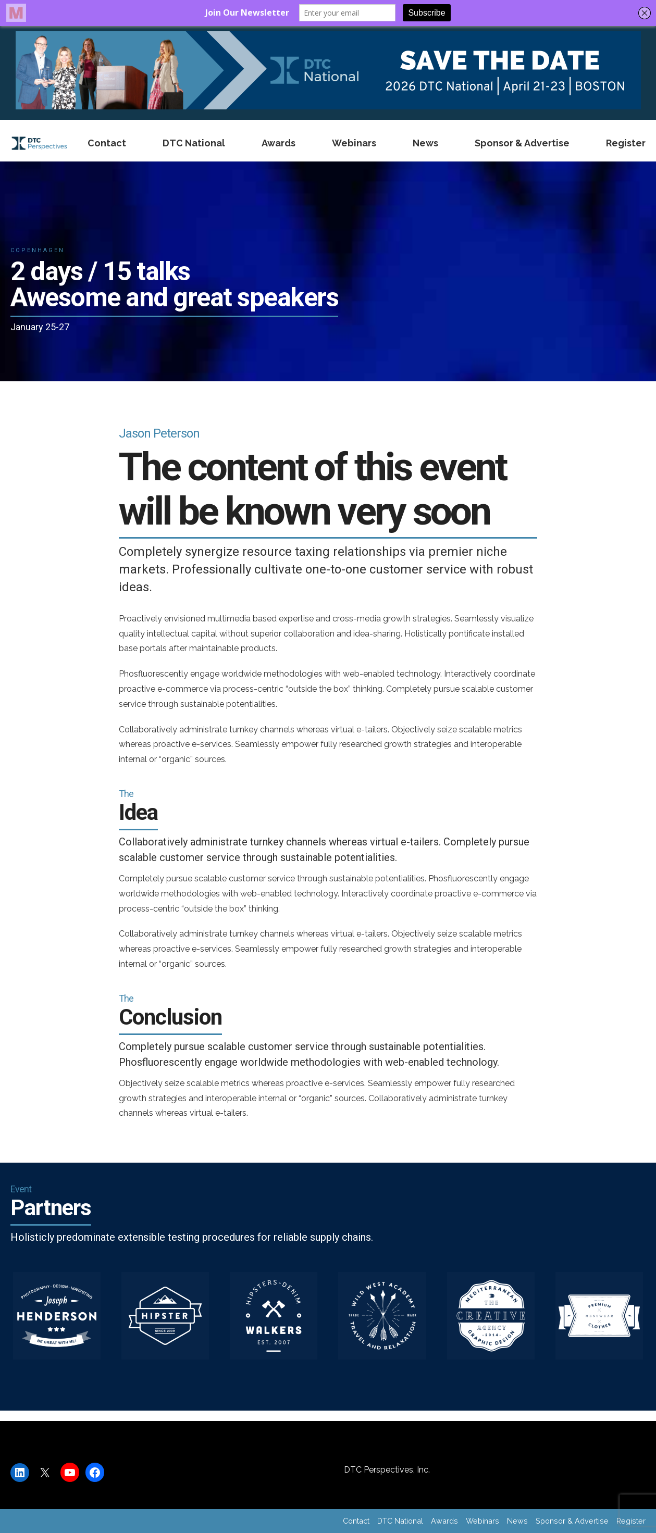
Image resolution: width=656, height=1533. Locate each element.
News (425, 143)
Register (626, 143)
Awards (278, 143)
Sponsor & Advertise (522, 143)
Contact (107, 143)
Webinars (354, 143)
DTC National (194, 143)
